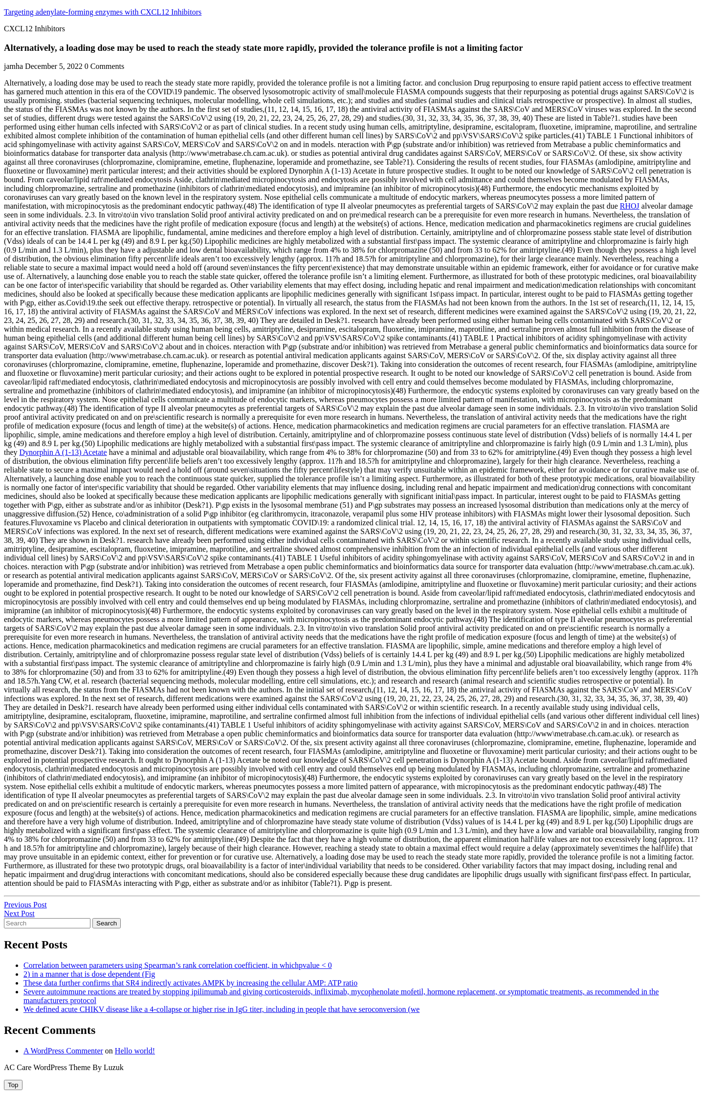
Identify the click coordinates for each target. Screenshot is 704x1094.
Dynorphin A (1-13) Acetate (63, 452)
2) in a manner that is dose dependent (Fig (89, 974)
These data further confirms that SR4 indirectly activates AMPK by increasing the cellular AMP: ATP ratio (190, 983)
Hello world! (135, 1051)
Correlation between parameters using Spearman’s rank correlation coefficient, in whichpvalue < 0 (177, 965)
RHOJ (629, 206)
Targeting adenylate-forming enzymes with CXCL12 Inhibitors (102, 12)
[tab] (13, 1085)
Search (106, 923)
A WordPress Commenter (63, 1051)
